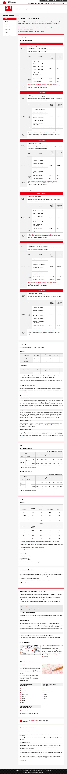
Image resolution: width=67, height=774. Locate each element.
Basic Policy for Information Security (36, 770)
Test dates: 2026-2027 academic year (42, 27)
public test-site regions (24, 406)
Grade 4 (23, 700)
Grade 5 (23, 702)
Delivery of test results (40, 31)
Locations (54, 27)
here (25, 391)
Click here (48, 424)
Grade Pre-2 (24, 696)
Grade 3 (23, 698)
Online (23, 606)
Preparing (6, 32)
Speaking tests (7, 26)
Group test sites (7, 29)
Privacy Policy (25, 770)
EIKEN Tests (11, 15)
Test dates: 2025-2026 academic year (26, 27)
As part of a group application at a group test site (30, 609)
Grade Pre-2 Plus (25, 694)
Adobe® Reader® (34, 720)
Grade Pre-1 (24, 690)
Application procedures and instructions (26, 31)
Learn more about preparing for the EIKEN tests (29, 713)
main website (50, 23)
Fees (60, 27)
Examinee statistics (8, 35)
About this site (18, 770)
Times (21, 29)
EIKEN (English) (5, 15)
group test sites (49, 417)
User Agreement (48, 770)
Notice (60, 653)
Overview (6, 21)
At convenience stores (31, 606)
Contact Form (23, 760)
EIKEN (6, 18)
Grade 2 (23, 692)
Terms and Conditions (29, 29)
